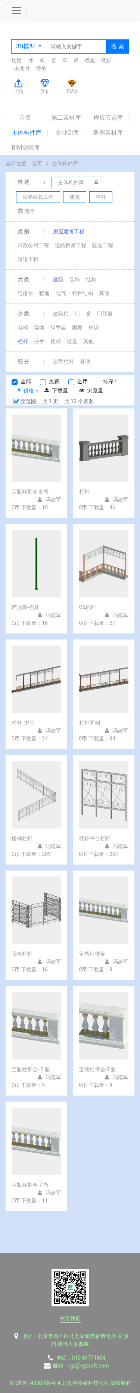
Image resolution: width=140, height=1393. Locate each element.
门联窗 (105, 314)
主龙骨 (22, 68)
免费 (54, 381)
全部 (26, 381)
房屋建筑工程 (68, 231)
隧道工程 (102, 245)
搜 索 (117, 46)
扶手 (39, 341)
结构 (91, 279)
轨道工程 (28, 259)
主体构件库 (26, 132)
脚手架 (58, 327)
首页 (25, 117)
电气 (61, 293)
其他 (104, 293)
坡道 (72, 341)
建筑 (58, 279)
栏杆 (23, 341)
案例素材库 (108, 132)
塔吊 (41, 68)
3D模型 (26, 46)
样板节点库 (108, 117)
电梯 (23, 327)
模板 (90, 60)
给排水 (25, 293)
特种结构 (82, 293)
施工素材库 (66, 117)
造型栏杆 (63, 362)
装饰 (74, 279)
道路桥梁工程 (70, 245)
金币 (82, 381)
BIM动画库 (26, 147)
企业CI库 (67, 132)
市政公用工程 (33, 245)
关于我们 (70, 1318)
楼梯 (106, 60)
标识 (93, 327)
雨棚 (77, 327)
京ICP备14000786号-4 (34, 1383)
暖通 (44, 293)
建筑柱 (61, 314)
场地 (39, 327)
